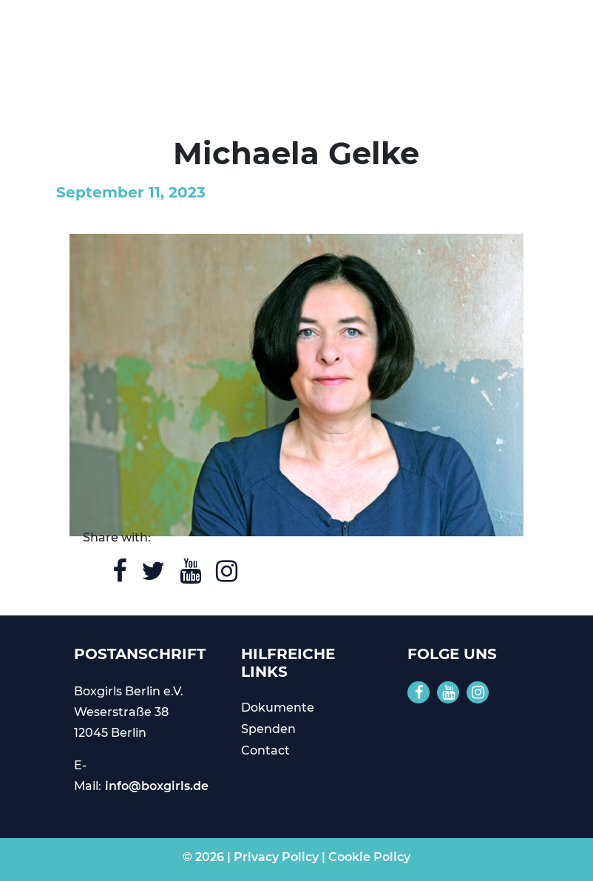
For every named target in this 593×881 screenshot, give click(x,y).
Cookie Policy (369, 857)
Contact (265, 750)
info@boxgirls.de (157, 786)
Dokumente (277, 708)
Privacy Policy (276, 857)
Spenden (268, 729)
